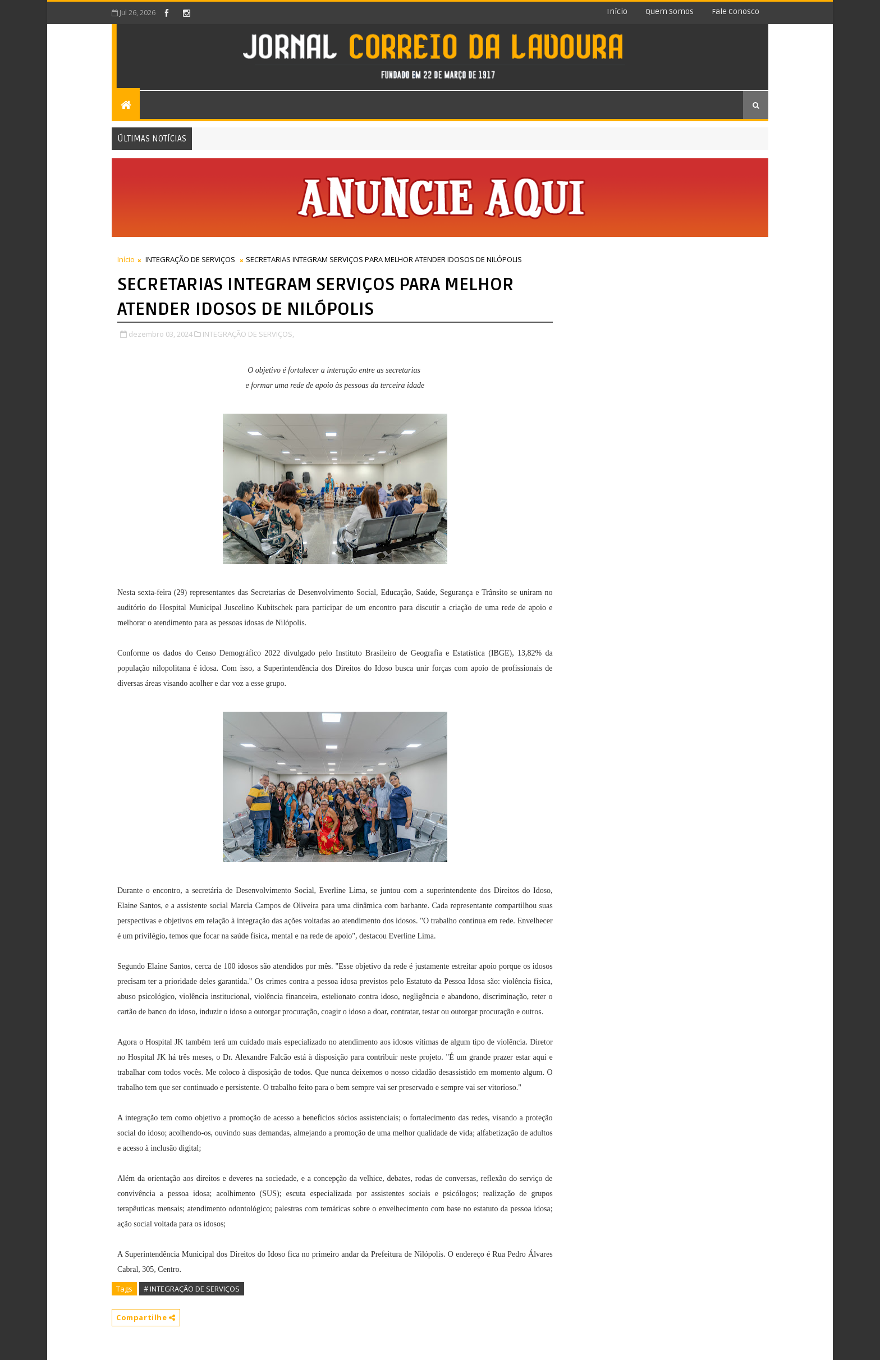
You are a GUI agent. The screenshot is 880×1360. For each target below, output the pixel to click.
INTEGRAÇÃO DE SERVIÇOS (190, 259)
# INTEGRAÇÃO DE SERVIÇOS (192, 1289)
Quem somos (669, 11)
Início (617, 11)
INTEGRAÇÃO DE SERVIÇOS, (248, 334)
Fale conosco (735, 11)
